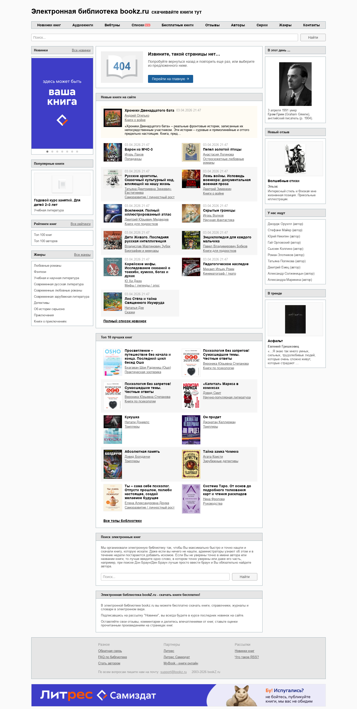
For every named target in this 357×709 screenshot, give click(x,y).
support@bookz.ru (173, 672)
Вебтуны (112, 25)
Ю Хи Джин (133, 281)
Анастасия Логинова (218, 154)
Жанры (285, 25)
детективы (41, 303)
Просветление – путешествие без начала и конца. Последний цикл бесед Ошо (148, 356)
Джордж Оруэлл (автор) (285, 224)
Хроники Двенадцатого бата (149, 110)
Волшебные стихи (283, 181)
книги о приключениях (50, 321)
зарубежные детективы (220, 461)
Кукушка (132, 417)
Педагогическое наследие (226, 264)
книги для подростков (141, 224)
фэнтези (40, 272)
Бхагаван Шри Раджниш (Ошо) (148, 367)
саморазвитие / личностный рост (150, 197)
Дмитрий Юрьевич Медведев (147, 219)
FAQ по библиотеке (112, 657)
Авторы (238, 25)
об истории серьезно (49, 309)
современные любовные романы (58, 290)
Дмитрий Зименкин (217, 189)
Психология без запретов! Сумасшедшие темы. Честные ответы (226, 354)
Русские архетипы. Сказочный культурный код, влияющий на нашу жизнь (149, 180)
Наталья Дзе (134, 308)
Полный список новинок (124, 321)
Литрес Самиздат (177, 657)
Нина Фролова (214, 499)
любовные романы (47, 265)
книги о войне (135, 120)
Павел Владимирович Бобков (225, 246)
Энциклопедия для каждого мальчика (227, 239)
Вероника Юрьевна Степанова (226, 363)
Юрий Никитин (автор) (284, 236)
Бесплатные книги (178, 25)
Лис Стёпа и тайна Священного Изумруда (144, 301)
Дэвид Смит (212, 393)
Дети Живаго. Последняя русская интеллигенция (147, 239)
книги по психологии (218, 368)
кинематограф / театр (219, 273)
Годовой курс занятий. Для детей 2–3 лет (57, 202)
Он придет (212, 417)
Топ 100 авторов (46, 241)
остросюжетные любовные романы (223, 160)
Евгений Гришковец (283, 346)
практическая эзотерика (143, 372)
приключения (44, 315)
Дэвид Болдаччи (137, 456)
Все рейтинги (80, 224)
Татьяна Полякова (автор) (286, 261)
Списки (138, 25)
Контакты (311, 25)
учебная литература (48, 210)
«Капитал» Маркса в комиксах (220, 386)
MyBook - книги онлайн (181, 663)
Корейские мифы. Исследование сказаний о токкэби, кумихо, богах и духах (147, 270)
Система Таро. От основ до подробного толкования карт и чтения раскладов (227, 490)
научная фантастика (218, 220)
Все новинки (81, 50)
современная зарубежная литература (61, 296)
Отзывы (212, 25)
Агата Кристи (213, 456)
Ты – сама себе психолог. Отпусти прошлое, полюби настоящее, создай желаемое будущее (148, 492)
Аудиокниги (82, 25)
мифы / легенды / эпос (142, 285)
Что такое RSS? (247, 657)
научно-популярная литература (227, 397)
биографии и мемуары (142, 251)
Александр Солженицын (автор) (291, 273)
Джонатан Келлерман (219, 422)
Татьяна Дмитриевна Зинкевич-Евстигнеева (148, 190)
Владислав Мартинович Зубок (147, 246)
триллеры (132, 426)
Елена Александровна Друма (147, 503)
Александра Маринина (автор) (290, 280)
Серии (262, 25)
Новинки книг (49, 25)
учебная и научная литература (56, 278)
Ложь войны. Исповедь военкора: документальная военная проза (227, 180)
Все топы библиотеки (122, 521)
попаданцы (133, 159)
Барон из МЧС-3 (139, 149)
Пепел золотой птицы (222, 149)
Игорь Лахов (134, 154)
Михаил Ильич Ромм (218, 269)
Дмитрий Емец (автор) (284, 267)
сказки (130, 312)
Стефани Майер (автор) (285, 230)
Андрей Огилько (137, 115)
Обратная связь (110, 651)
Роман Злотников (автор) (286, 255)
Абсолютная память (142, 451)
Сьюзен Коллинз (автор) (285, 249)
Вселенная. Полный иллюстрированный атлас (148, 212)
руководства (212, 503)
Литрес (169, 651)
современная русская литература (59, 284)
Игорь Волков (213, 215)
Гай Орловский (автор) (284, 242)
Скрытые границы (219, 210)
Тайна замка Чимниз (220, 451)
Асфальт (275, 341)
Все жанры (82, 255)
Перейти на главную (168, 79)
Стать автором (109, 663)
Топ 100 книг (43, 235)
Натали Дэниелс (137, 422)
